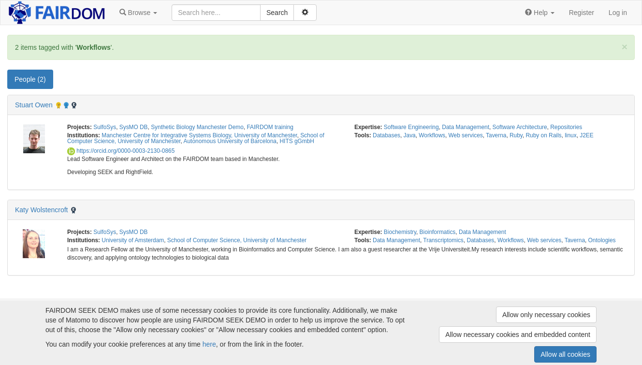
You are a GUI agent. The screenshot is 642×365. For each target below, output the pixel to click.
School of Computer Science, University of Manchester (236, 240)
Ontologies (602, 240)
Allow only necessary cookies (546, 315)
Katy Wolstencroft (41, 210)
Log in (618, 12)
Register (581, 12)
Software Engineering (411, 127)
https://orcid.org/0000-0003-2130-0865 (121, 150)
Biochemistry (400, 232)
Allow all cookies (565, 354)
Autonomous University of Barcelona (230, 141)
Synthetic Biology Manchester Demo (197, 127)
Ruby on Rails (544, 135)
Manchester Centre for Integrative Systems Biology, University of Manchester (199, 135)
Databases (386, 135)
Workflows (432, 135)
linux (570, 135)
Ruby (516, 135)
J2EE (586, 135)
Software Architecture (520, 127)
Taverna (496, 135)
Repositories (566, 127)
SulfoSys (104, 127)
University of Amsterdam (133, 240)
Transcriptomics (443, 240)
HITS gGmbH (297, 141)
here (209, 344)
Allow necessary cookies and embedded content (517, 334)
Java (410, 135)
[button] (138, 12)
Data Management (465, 127)
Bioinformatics (438, 232)
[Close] (624, 47)
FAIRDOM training (270, 127)
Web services (466, 135)
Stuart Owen (34, 105)
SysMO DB (133, 127)
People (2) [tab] (30, 79)
